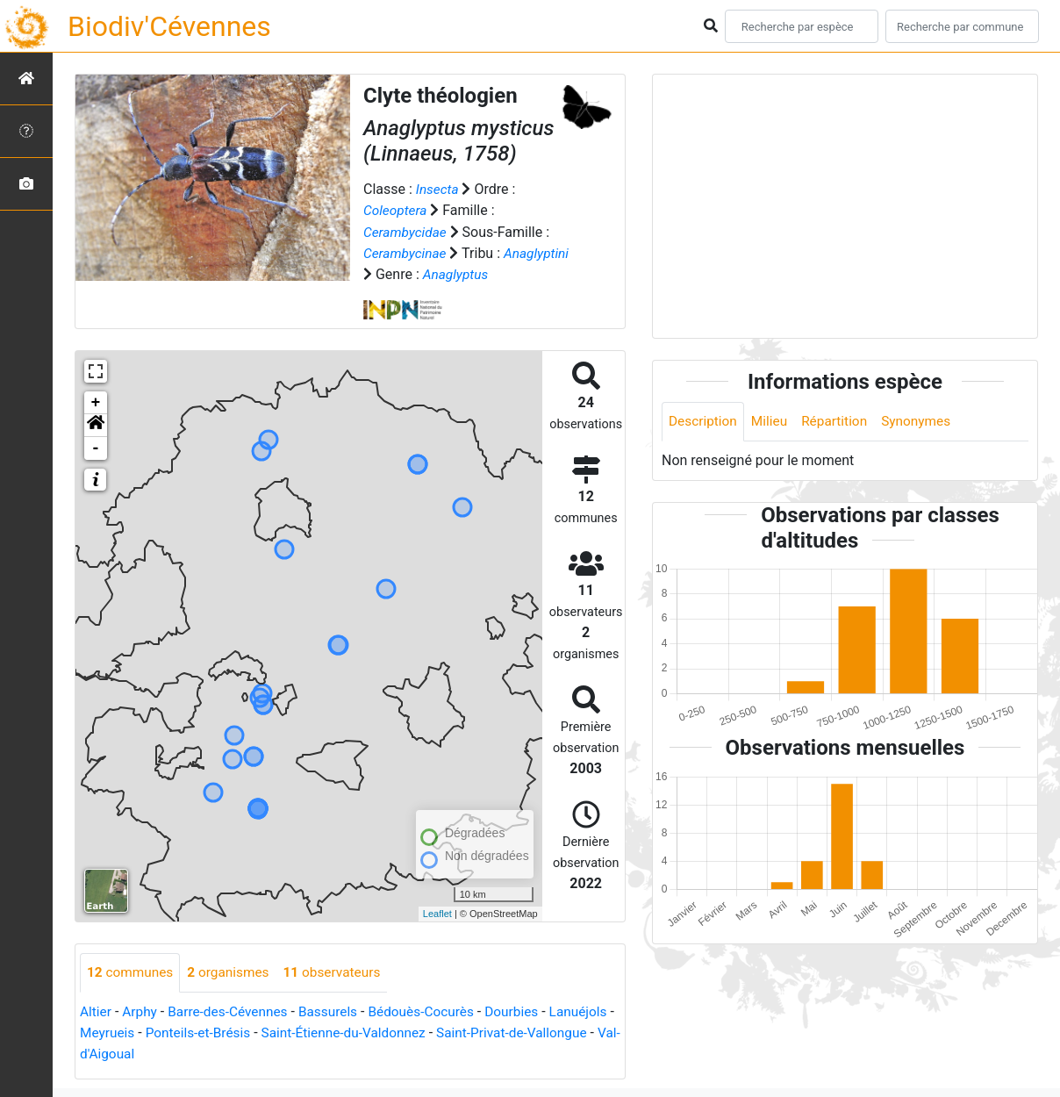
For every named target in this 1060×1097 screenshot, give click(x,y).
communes (131, 972)
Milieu (772, 421)
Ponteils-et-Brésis (272, 1032)
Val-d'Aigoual (193, 1053)
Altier (96, 1011)
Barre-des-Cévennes (232, 1011)
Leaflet (437, 913)
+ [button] (96, 401)
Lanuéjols (110, 1032)
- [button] (96, 447)
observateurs (340, 972)
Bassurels (336, 1011)
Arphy (142, 1011)
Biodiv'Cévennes (169, 26)
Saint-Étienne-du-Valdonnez (424, 1032)
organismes (233, 972)
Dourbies (526, 1011)
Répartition (840, 421)
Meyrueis (179, 1032)
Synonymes (924, 421)
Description (704, 421)
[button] (95, 424)
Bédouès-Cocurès (433, 1011)
